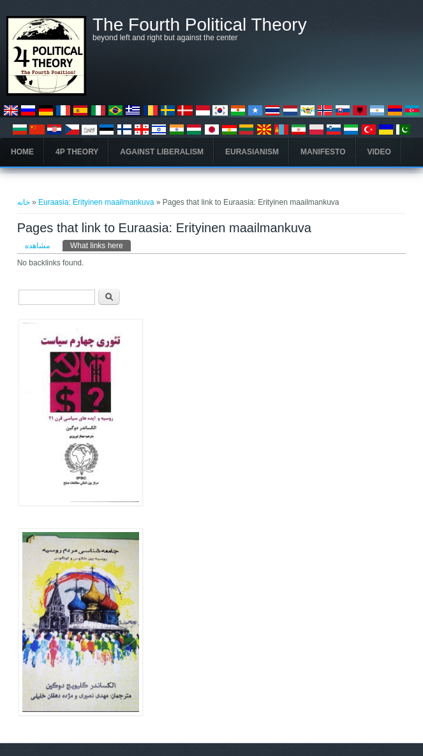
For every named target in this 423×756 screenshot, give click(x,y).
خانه (23, 202)
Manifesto (323, 151)
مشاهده (37, 245)
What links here (100, 245)
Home (22, 151)
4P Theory (77, 151)
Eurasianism (252, 151)
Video (379, 151)
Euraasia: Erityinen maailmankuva (96, 202)
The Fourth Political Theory (200, 25)
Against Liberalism (162, 151)
